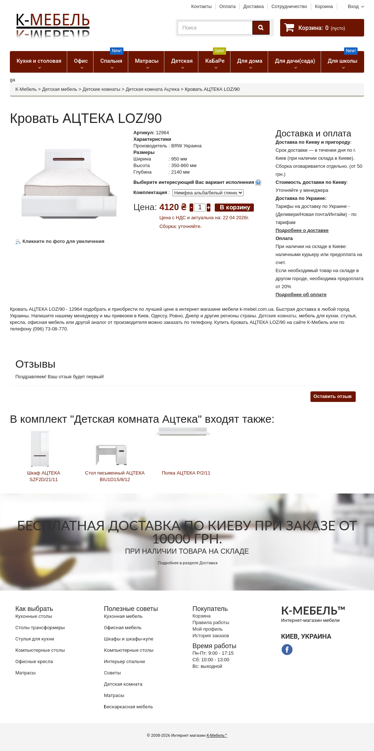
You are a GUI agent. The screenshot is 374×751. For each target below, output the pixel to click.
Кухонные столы (33, 616)
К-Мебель (26, 89)
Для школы (343, 57)
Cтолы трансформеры (40, 627)
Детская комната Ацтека (152, 89)
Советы (112, 672)
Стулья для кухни (34, 639)
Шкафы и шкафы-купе (128, 639)
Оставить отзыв (332, 396)
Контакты (201, 6)
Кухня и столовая (38, 61)
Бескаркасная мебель (128, 706)
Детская (182, 61)
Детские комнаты (101, 89)
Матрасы (147, 61)
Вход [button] (353, 6)
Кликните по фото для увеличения (59, 241)
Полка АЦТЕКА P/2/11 (186, 473)
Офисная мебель (123, 627)
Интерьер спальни (124, 661)
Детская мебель (59, 89)
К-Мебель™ (217, 735)
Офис (81, 61)
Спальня (111, 57)
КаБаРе (215, 57)
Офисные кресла (34, 661)
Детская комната (123, 684)
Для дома (249, 61)
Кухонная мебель (123, 616)
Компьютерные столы (40, 650)
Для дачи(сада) (295, 61)
